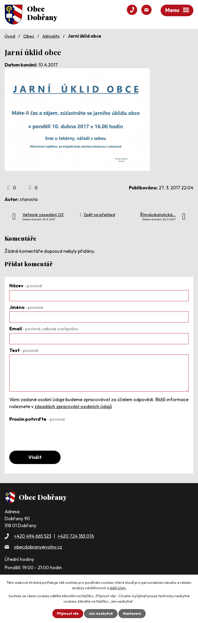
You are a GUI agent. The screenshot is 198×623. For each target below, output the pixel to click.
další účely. (118, 588)
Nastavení (132, 613)
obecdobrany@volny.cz (38, 547)
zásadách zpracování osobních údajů (73, 406)
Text (23, 350)
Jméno (26, 307)
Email (43, 329)
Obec (28, 36)
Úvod (10, 36)
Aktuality (51, 36)
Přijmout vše (68, 613)
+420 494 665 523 (32, 536)
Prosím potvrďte (37, 419)
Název (25, 286)
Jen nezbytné (101, 613)
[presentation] (48, 433)
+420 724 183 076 (75, 536)
